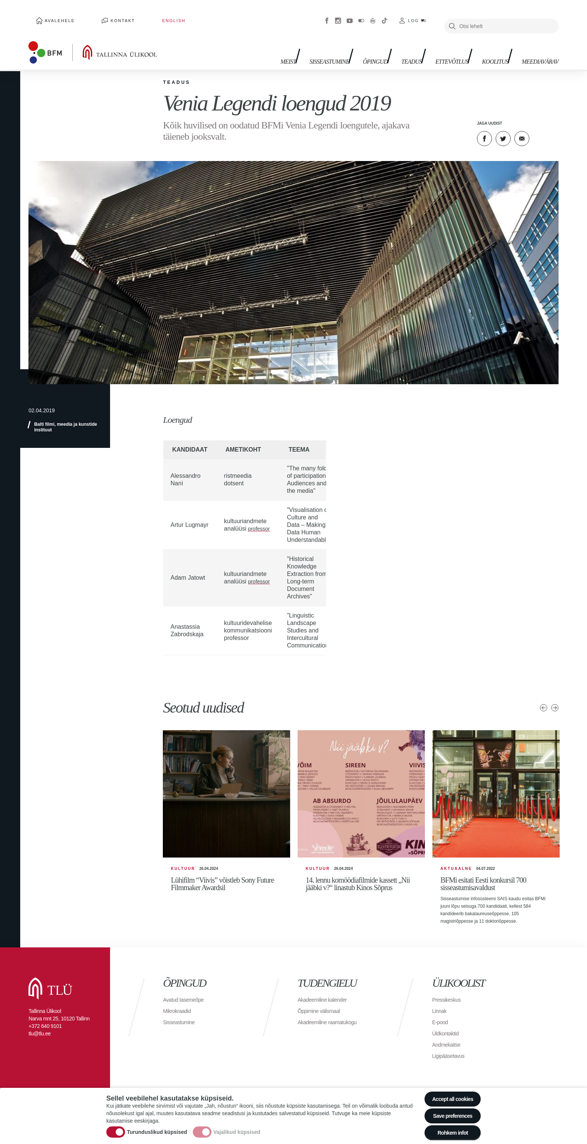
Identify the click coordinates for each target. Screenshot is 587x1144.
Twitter (503, 127)
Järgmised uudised (555, 696)
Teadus (389, 45)
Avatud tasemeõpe (186, 1001)
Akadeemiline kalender (326, 1001)
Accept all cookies (448, 1089)
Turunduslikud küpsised (157, 1126)
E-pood (441, 1023)
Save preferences (448, 1110)
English (137, 15)
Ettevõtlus (434, 45)
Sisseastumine (296, 45)
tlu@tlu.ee (39, 1035)
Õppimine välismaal (322, 1012)
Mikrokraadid (179, 1012)
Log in (417, 15)
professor (260, 517)
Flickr (361, 15)
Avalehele (53, 15)
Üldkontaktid (447, 1035)
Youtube (349, 15)
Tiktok (384, 15)
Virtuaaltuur (373, 15)
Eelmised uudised (543, 696)
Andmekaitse (448, 1046)
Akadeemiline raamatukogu (332, 1023)
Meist (249, 45)
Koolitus (484, 45)
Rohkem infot (448, 1131)
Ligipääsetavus (450, 1057)
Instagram (338, 15)
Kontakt (102, 15)
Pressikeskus (448, 1001)
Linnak (440, 1012)
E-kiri (521, 127)
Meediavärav (536, 45)
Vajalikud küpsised (236, 1126)
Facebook (327, 15)
